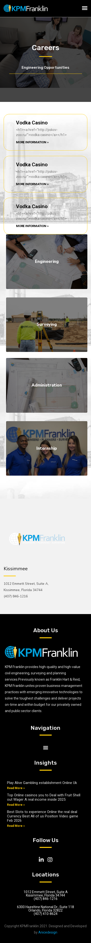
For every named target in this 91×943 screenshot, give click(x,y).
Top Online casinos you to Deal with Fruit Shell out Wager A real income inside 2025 (43, 797)
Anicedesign (47, 932)
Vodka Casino (32, 123)
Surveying (47, 324)
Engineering (47, 261)
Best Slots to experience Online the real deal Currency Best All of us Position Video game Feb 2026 (42, 816)
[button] (45, 747)
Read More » (16, 788)
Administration (47, 385)
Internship (46, 448)
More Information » (32, 142)
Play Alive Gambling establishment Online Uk (42, 783)
